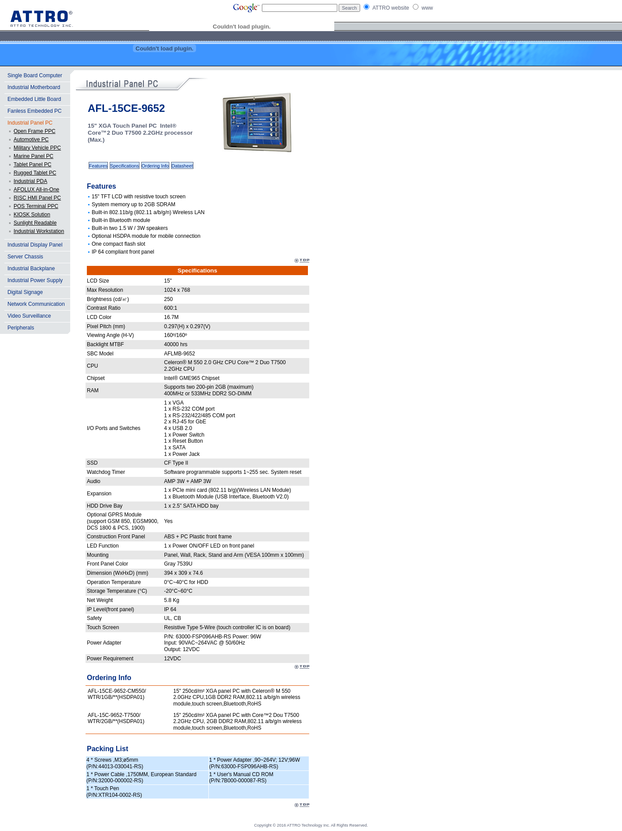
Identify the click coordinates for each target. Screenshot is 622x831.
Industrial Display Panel (34, 245)
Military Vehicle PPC (37, 148)
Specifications (124, 165)
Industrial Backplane (31, 268)
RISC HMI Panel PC (37, 198)
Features (98, 165)
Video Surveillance (29, 316)
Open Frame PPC (34, 131)
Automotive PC (31, 139)
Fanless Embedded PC (34, 111)
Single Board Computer (34, 75)
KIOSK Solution (32, 214)
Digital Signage (25, 292)
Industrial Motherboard (33, 87)
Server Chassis (25, 257)
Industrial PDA (30, 181)
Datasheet (182, 165)
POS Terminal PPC (36, 206)
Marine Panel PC (34, 156)
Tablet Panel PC (32, 164)
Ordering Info (155, 165)
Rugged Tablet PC (35, 173)
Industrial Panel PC (30, 123)
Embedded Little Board (34, 99)
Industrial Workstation (39, 231)
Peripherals (20, 328)
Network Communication (36, 304)
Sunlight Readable (35, 223)
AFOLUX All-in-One (36, 189)
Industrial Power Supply (35, 280)
